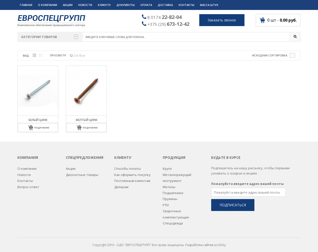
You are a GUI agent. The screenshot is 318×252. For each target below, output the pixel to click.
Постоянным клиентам (132, 178)
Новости (85, 5)
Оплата (146, 5)
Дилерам (121, 184)
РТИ (166, 202)
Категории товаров (49, 37)
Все (82, 55)
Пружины (170, 196)
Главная (26, 5)
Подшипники (173, 190)
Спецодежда (173, 220)
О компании (47, 5)
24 (76, 55)
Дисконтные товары (82, 172)
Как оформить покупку (132, 172)
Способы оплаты (127, 166)
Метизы (169, 184)
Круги (167, 166)
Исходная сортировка (269, 55)
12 (71, 55)
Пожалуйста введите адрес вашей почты (247, 181)
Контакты (186, 5)
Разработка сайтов (199, 242)
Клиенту (104, 5)
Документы (126, 5)
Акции (68, 5)
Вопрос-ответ (28, 184)
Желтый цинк (86, 120)
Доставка (165, 5)
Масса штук (209, 5)
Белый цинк (38, 120)
